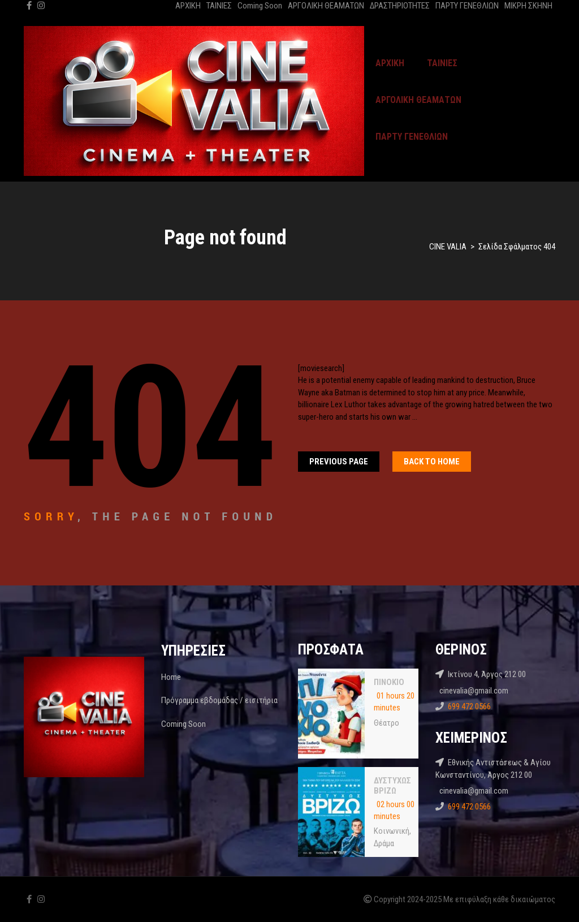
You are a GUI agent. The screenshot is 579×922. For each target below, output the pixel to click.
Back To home (432, 461)
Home (171, 677)
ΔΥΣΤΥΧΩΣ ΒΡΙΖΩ (392, 785)
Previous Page (338, 461)
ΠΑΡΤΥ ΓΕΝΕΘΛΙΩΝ (467, 6)
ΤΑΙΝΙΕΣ (219, 6)
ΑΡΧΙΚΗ (188, 6)
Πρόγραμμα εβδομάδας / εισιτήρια (219, 700)
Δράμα (384, 843)
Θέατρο (386, 723)
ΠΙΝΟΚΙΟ (389, 682)
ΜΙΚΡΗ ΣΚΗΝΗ (528, 6)
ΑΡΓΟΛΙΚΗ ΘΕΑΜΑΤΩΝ (326, 6)
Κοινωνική (391, 831)
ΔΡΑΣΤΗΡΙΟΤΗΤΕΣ (400, 6)
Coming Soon (259, 6)
